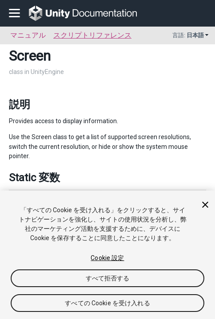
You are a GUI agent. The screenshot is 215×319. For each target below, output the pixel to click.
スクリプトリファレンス (92, 35)
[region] (107, 255)
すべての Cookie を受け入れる (107, 303)
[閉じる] (205, 204)
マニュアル (28, 35)
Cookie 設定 (107, 257)
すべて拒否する (108, 278)
